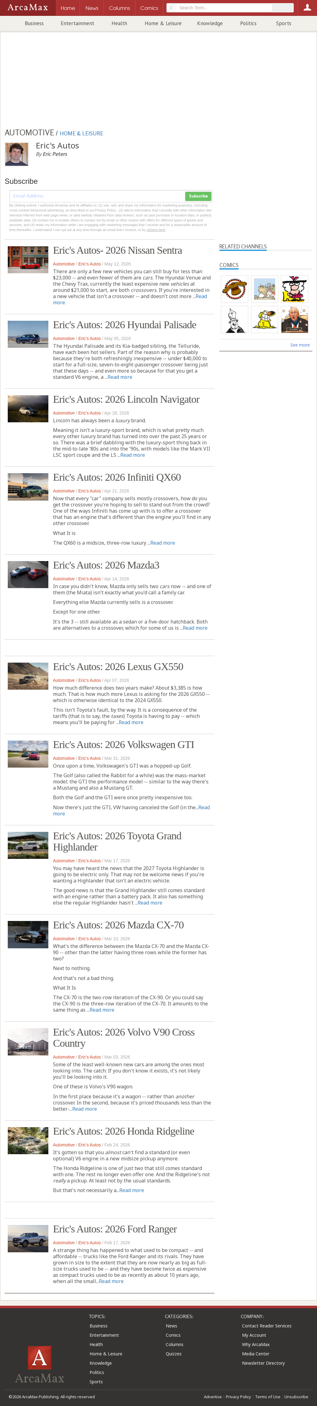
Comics (173, 1335)
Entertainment (77, 23)
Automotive (64, 263)
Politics (248, 23)
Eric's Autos (89, 263)
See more (300, 345)
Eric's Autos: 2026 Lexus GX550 (118, 666)
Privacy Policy (238, 1396)
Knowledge (210, 23)
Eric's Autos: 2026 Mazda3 (106, 565)
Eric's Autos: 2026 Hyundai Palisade (124, 324)
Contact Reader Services (267, 1326)
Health (119, 23)
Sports (283, 23)
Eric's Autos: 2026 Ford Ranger (115, 1229)
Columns (174, 1344)
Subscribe (198, 196)
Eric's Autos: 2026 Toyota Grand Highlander (117, 841)
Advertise (213, 1396)
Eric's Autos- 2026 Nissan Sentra (117, 250)
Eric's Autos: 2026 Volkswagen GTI (123, 744)
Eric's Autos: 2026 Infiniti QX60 (117, 477)
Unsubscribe (296, 1396)
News (171, 1326)
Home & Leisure (163, 23)
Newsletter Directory (263, 1363)
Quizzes (174, 1354)
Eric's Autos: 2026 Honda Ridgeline (123, 1131)
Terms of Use (267, 1396)
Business (34, 23)
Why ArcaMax (256, 1344)
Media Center (255, 1354)
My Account (254, 1335)
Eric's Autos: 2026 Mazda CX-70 (118, 925)
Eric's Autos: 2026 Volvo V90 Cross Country (124, 1037)
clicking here (156, 230)
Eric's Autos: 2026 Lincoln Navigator (126, 399)
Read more (120, 377)
